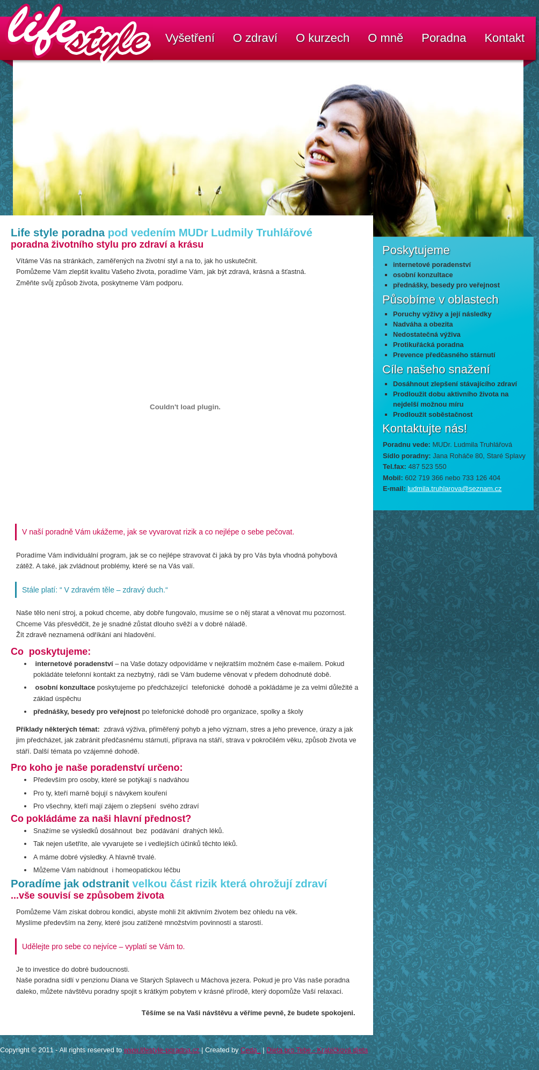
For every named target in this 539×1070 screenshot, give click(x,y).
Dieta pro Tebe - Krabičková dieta (317, 1050)
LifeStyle (10, 18)
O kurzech (322, 38)
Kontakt (504, 38)
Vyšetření (190, 38)
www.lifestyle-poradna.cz (162, 1050)
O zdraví (255, 38)
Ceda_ (251, 1050)
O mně (385, 38)
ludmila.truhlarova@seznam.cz (454, 489)
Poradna (443, 38)
